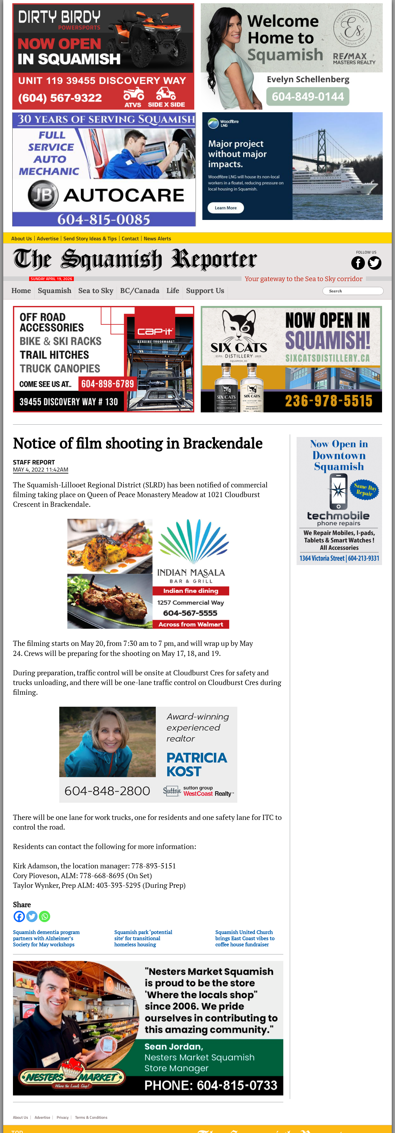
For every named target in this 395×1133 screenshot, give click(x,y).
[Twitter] (32, 916)
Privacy (63, 1117)
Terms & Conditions (91, 1117)
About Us (20, 1117)
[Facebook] (19, 916)
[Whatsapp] (44, 916)
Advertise (42, 1117)
